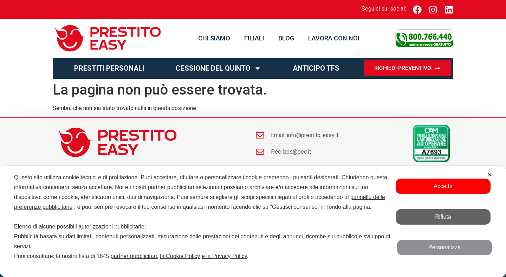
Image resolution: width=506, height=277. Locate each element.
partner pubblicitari (134, 256)
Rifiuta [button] (443, 217)
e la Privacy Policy (224, 256)
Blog (286, 38)
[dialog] (253, 221)
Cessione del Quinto (218, 68)
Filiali (254, 38)
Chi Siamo (214, 38)
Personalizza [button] (444, 247)
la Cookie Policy (180, 256)
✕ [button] (489, 175)
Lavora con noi (333, 38)
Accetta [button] (443, 186)
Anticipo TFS (316, 68)
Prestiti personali (109, 68)
